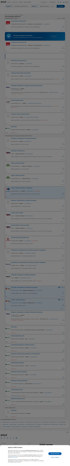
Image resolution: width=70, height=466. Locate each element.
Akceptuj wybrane (55, 457)
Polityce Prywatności (13, 457)
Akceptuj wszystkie (55, 453)
